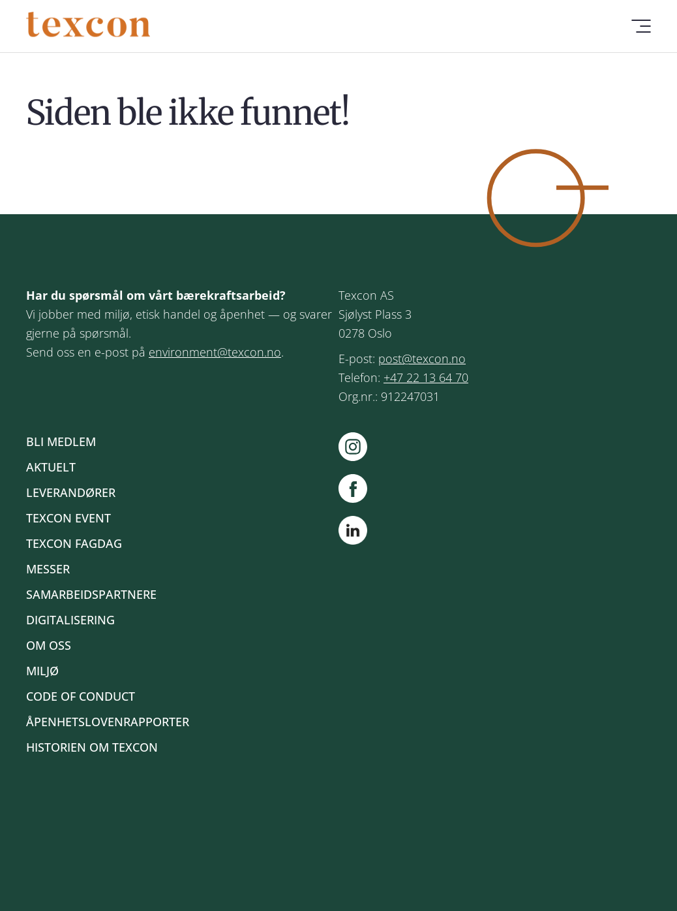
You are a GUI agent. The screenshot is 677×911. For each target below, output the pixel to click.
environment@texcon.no (215, 352)
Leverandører (70, 492)
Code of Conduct (80, 696)
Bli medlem (61, 441)
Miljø (42, 671)
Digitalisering (70, 620)
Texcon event (68, 518)
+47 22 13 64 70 (426, 377)
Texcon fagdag (74, 543)
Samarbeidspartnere (91, 594)
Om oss (48, 645)
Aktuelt (51, 467)
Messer (48, 569)
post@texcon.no (422, 358)
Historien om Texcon (92, 747)
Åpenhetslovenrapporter (107, 721)
